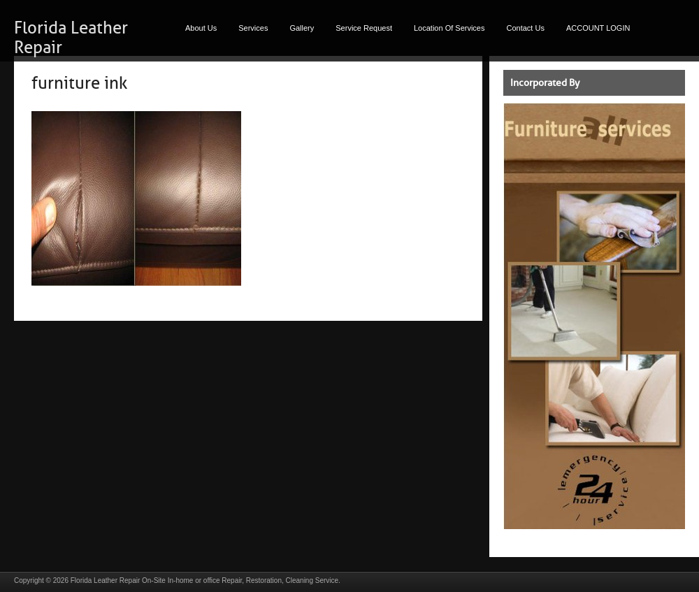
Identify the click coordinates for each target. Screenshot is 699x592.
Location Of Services (449, 28)
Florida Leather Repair (105, 580)
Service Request (364, 28)
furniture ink (79, 83)
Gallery (301, 28)
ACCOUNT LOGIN (598, 28)
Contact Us (526, 28)
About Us (201, 28)
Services (253, 28)
